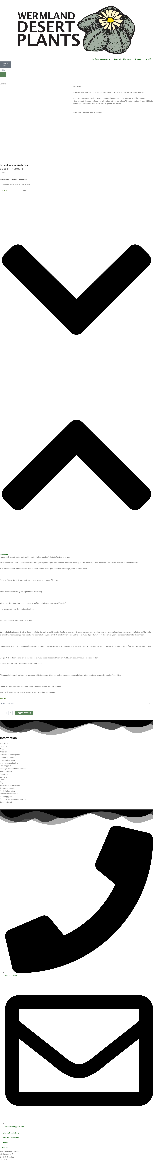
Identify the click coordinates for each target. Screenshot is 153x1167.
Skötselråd (4, 555)
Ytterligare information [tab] (19, 179)
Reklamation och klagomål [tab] (10, 755)
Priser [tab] (2, 749)
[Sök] (3, 74)
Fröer (80, 112)
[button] (76, 379)
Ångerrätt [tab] (3, 752)
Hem (75, 112)
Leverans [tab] (3, 746)
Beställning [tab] (4, 744)
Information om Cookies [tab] (9, 763)
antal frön (3, 699)
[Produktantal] (6, 713)
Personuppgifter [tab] (6, 766)
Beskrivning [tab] (4, 179)
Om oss (138, 59)
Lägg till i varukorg (24, 713)
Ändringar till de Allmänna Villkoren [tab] (13, 769)
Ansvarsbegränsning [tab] (7, 758)
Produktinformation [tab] (7, 760)
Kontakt (148, 59)
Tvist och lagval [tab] (6, 772)
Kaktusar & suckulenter (101, 59)
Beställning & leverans (122, 59)
